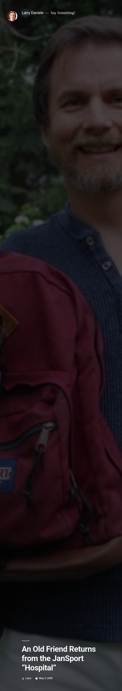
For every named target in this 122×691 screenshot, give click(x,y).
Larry (28, 678)
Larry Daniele (33, 12)
